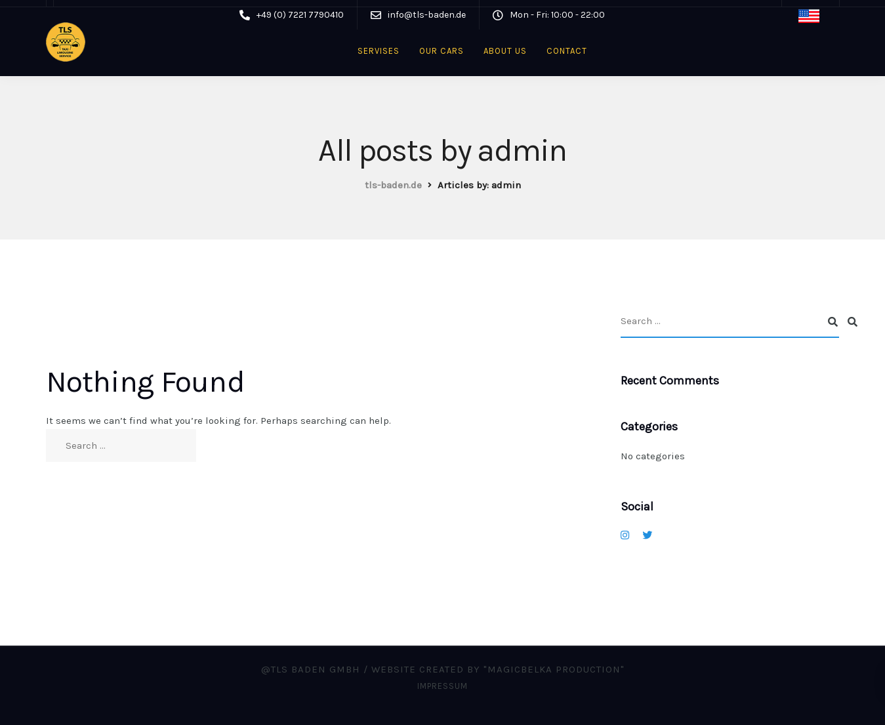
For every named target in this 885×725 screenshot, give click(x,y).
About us (505, 51)
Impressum (442, 686)
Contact (566, 51)
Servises (379, 51)
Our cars (441, 51)
